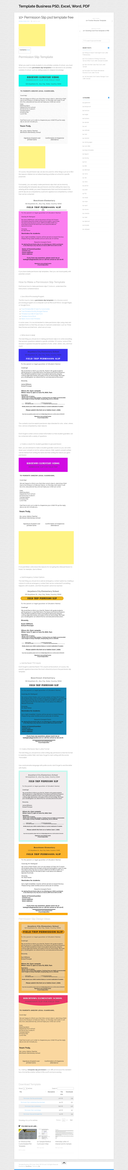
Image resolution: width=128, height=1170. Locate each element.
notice (85, 181)
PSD (85, 193)
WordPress (29, 1166)
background (87, 106)
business (86, 118)
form (85, 162)
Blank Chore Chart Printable (30, 319)
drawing (86, 158)
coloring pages (88, 142)
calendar (86, 122)
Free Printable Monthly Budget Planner (34, 311)
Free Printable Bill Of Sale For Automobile (35, 309)
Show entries (25, 1088)
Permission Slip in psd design (33, 1110)
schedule (86, 213)
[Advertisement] (32, 35)
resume (86, 209)
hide (28, 50)
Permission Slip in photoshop (33, 1106)
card (85, 126)
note (85, 177)
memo (86, 174)
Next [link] (71, 1120)
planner (86, 185)
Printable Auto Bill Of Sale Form (32, 314)
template (86, 225)
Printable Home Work (28, 316)
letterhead (87, 170)
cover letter (87, 146)
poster (86, 189)
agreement (87, 102)
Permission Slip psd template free (33, 1114)
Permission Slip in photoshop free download (33, 1102)
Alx (39, 1166)
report (85, 205)
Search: (54, 1088)
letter (85, 166)
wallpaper (87, 229)
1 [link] (63, 1120)
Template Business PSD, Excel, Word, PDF (54, 6)
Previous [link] (58, 1120)
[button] (45, 1091)
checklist (86, 138)
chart (85, 134)
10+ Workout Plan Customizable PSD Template (25, 1144)
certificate (86, 130)
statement (87, 221)
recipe (86, 201)
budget (86, 114)
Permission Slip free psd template (33, 1098)
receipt (86, 197)
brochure (86, 110)
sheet (85, 217)
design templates (24, 21)
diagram (86, 154)
